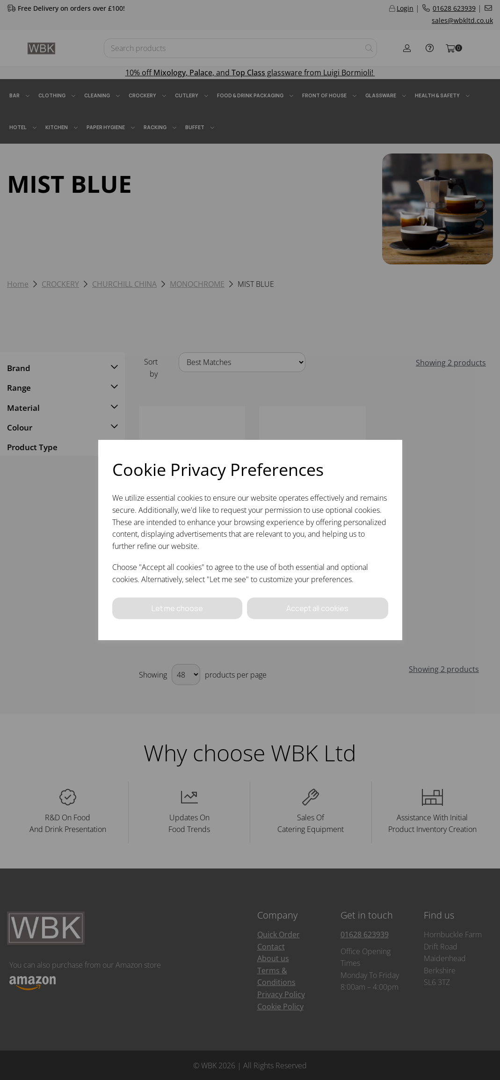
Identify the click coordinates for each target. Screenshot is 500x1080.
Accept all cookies (317, 608)
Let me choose (177, 608)
